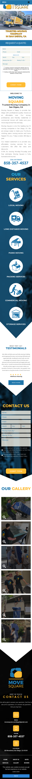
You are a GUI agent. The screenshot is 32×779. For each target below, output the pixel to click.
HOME (5, 759)
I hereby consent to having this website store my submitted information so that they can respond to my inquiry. (16, 69)
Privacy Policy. (18, 73)
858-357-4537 (16, 163)
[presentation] (16, 77)
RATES (27, 759)
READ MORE (16, 382)
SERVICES (5, 763)
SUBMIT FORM (16, 85)
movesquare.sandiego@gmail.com (16, 722)
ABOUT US (16, 759)
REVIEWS (26, 763)
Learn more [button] (16, 771)
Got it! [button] (16, 776)
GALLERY (16, 763)
